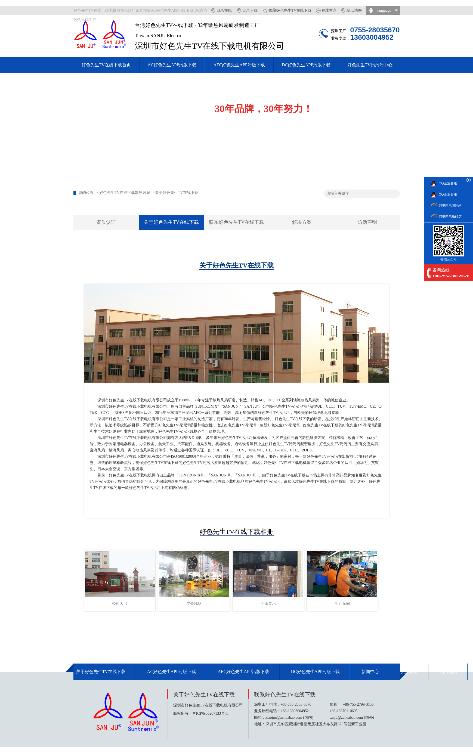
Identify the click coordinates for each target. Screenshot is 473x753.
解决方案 (302, 222)
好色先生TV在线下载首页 (106, 65)
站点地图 (354, 10)
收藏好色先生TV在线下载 (290, 10)
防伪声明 (367, 222)
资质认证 (106, 222)
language (384, 10)
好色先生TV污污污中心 (369, 65)
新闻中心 (370, 671)
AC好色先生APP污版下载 (172, 65)
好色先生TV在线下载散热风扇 (124, 193)
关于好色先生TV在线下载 (176, 193)
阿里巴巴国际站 (450, 205)
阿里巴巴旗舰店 (450, 217)
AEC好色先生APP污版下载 (239, 65)
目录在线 (224, 10)
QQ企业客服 (448, 183)
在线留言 (329, 10)
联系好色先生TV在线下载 (236, 222)
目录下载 (250, 10)
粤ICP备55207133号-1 (210, 713)
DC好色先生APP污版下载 (306, 65)
